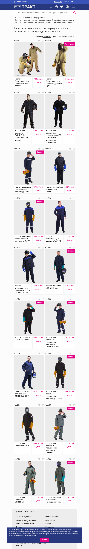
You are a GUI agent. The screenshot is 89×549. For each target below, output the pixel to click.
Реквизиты (50, 527)
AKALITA (19, 545)
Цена (55, 37)
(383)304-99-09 (69, 2)
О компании (50, 521)
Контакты (58, 2)
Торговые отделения (24, 517)
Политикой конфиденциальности (25, 535)
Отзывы (19, 527)
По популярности (66, 37)
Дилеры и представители (26, 521)
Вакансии (49, 524)
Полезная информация (25, 524)
